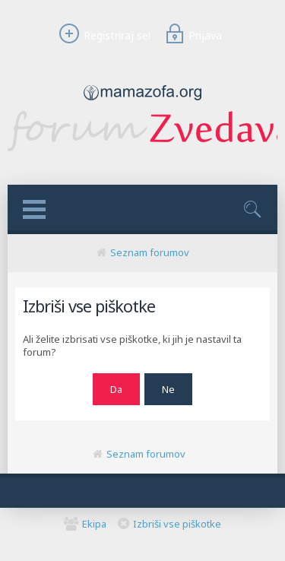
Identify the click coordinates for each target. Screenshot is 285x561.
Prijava (191, 35)
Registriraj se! (102, 35)
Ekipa (94, 524)
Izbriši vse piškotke (177, 524)
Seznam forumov (149, 252)
